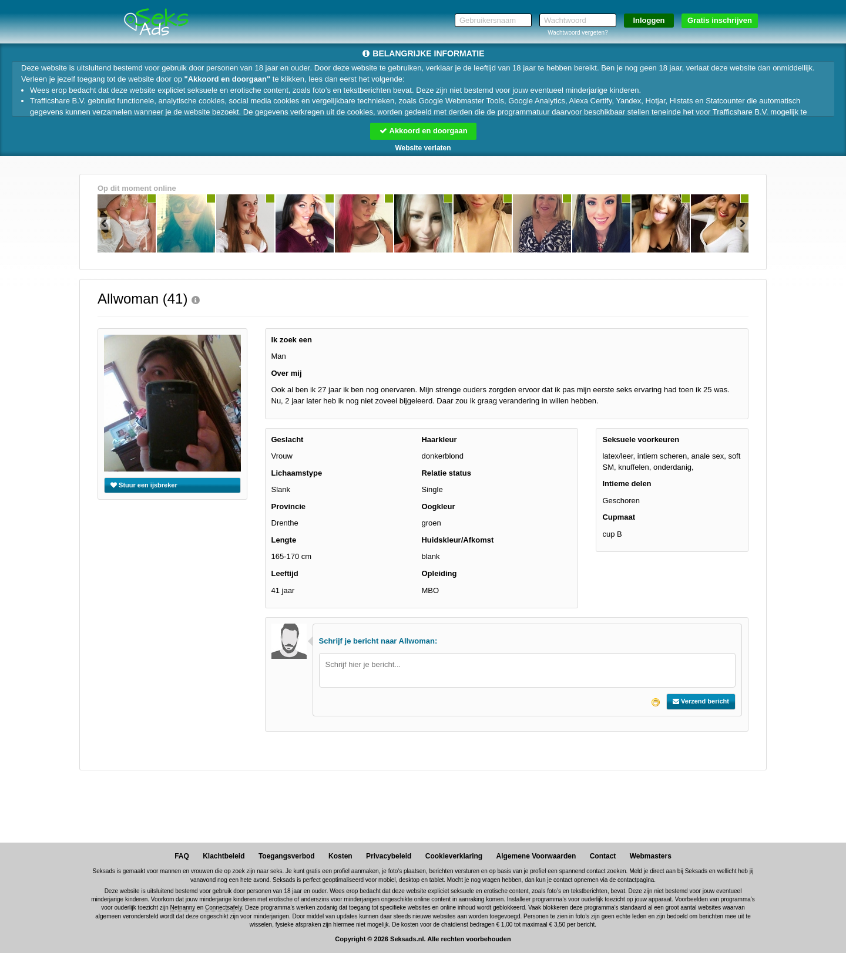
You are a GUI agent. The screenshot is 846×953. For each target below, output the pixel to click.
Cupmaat (618, 517)
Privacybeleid (388, 856)
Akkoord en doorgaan (423, 130)
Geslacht (287, 439)
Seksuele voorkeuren (640, 439)
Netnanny (183, 908)
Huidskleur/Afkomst (457, 540)
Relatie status (446, 473)
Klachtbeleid (223, 856)
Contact (603, 856)
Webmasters (651, 856)
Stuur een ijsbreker (143, 485)
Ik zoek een (291, 339)
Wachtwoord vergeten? (577, 32)
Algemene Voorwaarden (536, 856)
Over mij (286, 373)
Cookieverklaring (453, 856)
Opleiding (438, 573)
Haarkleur (438, 439)
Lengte (284, 540)
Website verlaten (423, 148)
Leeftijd (284, 573)
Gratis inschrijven (719, 20)
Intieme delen (626, 483)
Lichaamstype (297, 473)
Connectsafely (223, 908)
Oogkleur (438, 506)
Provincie (288, 506)
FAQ (181, 856)
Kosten (340, 856)
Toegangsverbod (286, 856)
